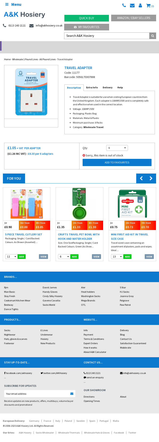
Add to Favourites (117, 157)
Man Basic (9, 286)
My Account (60, 44)
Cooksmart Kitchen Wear (17, 295)
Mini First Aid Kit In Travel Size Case (129, 231)
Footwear (9, 337)
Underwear (47, 329)
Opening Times (92, 395)
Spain (92, 415)
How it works (90, 342)
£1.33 (79, 220)
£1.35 (63, 220)
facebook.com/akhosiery (18, 367)
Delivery (124, 324)
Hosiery (44, 333)
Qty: (85, 142)
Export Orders (91, 337)
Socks (7, 324)
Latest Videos (139, 44)
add (21, 251)
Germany (34, 415)
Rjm (6, 282)
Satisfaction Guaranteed (133, 337)
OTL (83, 299)
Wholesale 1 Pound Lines (25, 53)
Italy (57, 415)
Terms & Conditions (94, 333)
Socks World (49, 299)
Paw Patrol (125, 299)
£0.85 (42, 220)
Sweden (80, 415)
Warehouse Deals (99, 44)
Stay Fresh (9, 290)
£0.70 (148, 220)
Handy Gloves (50, 286)
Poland (68, 415)
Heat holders (88, 286)
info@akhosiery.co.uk (133, 367)
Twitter (132, 427)
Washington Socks (90, 290)
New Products (48, 337)
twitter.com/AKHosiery (54, 367)
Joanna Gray (127, 290)
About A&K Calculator (95, 346)
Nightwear (9, 329)
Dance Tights (11, 303)
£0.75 (116, 220)
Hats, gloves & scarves (15, 333)
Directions (89, 391)
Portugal (104, 415)
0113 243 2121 (92, 367)
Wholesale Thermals (69, 427)
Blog (122, 329)
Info (86, 324)
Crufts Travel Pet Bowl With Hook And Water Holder (79, 231)
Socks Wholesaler (45, 427)
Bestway (8, 299)
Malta (116, 415)
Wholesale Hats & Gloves (97, 427)
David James (50, 282)
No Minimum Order (20, 44)
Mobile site (125, 342)
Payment (88, 329)
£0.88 (26, 220)
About (123, 391)
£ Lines (44, 324)
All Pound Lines (47, 53)
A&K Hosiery (25, 427)
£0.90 (11, 220)
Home (7, 53)
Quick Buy (86, 18)
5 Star (123, 282)
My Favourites (86, 27)
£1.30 (95, 220)
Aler (83, 282)
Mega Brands (88, 295)
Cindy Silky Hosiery (53, 290)
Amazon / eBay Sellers (133, 18)
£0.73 (132, 220)
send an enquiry (94, 372)
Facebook (119, 427)
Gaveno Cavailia (51, 295)
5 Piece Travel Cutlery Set (23, 229)
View (43, 251)
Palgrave (124, 295)
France (47, 415)
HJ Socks (124, 286)
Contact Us (126, 333)
